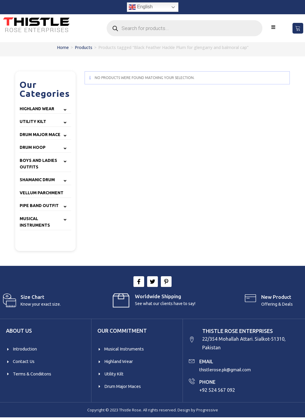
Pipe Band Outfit (39, 205)
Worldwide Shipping (158, 296)
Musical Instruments (35, 222)
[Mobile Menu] (273, 27)
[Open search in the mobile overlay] (184, 28)
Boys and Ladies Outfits (38, 163)
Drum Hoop (33, 147)
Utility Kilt (33, 121)
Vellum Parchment (41, 192)
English (141, 7)
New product (276, 297)
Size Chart (32, 297)
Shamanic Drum (37, 179)
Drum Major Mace (40, 134)
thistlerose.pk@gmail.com (227, 370)
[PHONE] (192, 382)
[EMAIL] (192, 362)
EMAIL (207, 362)
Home (63, 47)
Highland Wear (37, 108)
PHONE (208, 383)
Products (83, 47)
